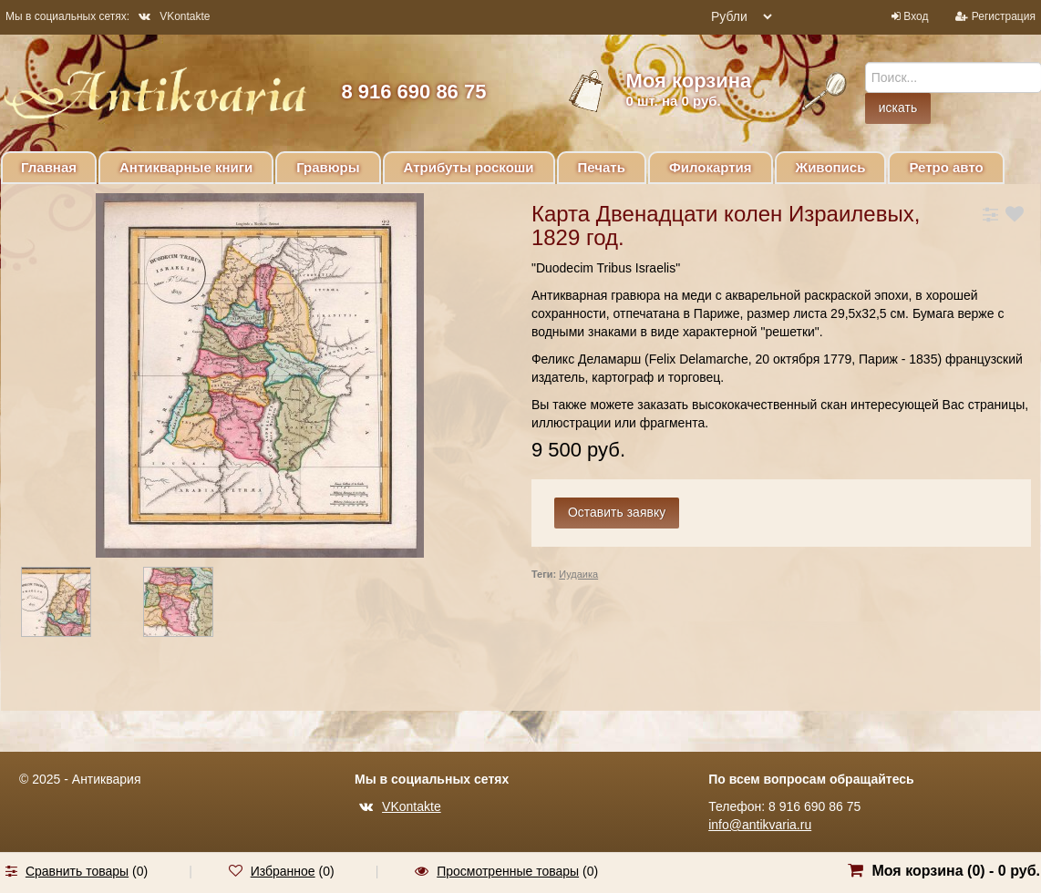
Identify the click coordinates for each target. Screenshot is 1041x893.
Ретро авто (946, 167)
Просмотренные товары (508, 871)
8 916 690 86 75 (413, 91)
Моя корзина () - (955, 870)
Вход (915, 16)
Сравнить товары (77, 871)
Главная (49, 167)
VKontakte (174, 16)
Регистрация (1004, 16)
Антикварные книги (186, 167)
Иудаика (578, 574)
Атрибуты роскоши (469, 167)
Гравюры (327, 167)
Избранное (283, 871)
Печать (601, 167)
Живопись (831, 167)
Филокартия (710, 167)
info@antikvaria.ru (759, 824)
